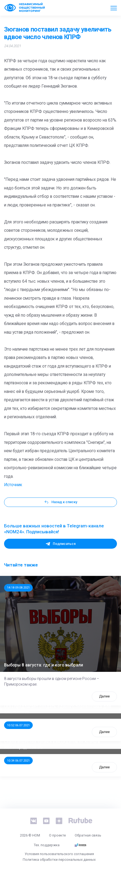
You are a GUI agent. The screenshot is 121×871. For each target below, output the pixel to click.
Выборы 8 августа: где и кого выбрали (43, 665)
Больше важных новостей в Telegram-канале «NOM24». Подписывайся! (54, 528)
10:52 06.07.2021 (18, 725)
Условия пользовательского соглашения (59, 854)
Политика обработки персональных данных (59, 860)
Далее (104, 696)
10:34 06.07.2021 (18, 760)
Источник (13, 484)
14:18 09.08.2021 (18, 587)
